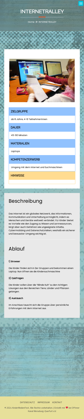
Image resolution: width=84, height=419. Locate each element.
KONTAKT (57, 402)
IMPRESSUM (43, 402)
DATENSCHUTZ (27, 402)
